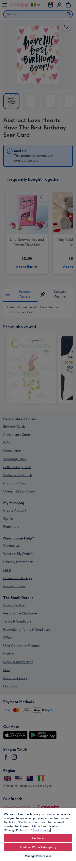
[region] (38, 834)
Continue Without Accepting (38, 847)
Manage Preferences (38, 856)
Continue (38, 838)
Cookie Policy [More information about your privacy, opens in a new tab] (42, 830)
